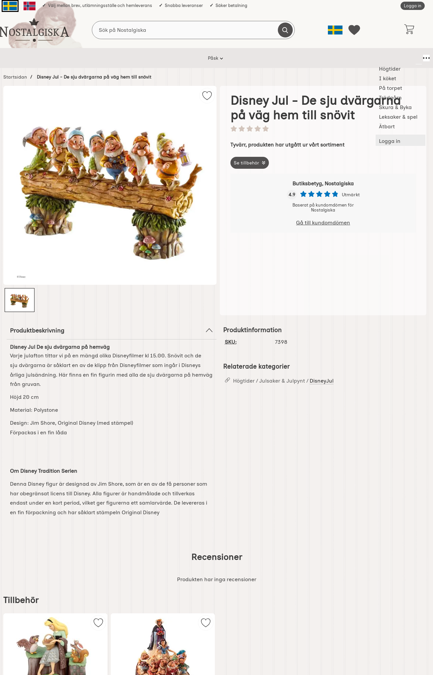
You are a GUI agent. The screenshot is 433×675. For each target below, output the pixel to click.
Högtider (108, 58)
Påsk (80, 58)
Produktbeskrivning (111, 330)
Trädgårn (204, 58)
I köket (139, 58)
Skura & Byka (242, 58)
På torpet (170, 58)
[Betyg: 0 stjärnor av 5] (323, 129)
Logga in (412, 5)
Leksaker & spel (287, 58)
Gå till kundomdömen (323, 222)
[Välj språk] (335, 30)
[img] (207, 96)
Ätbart (325, 58)
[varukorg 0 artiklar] (409, 30)
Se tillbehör (246, 162)
